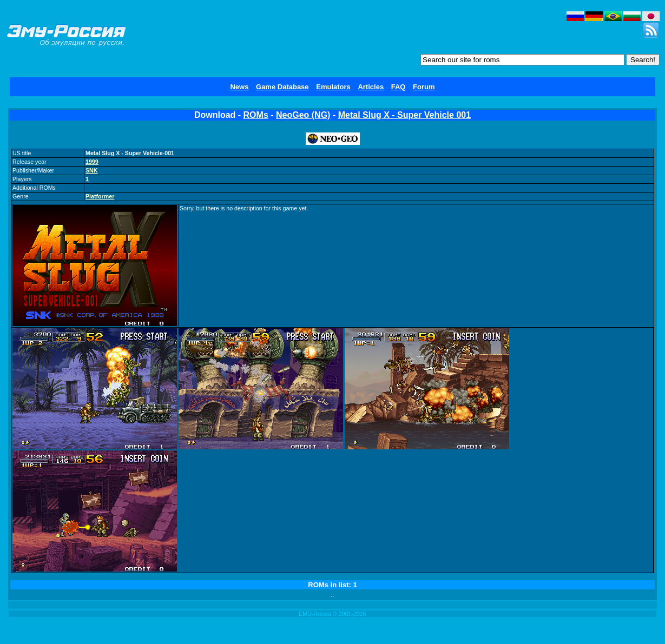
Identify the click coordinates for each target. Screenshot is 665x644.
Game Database (282, 87)
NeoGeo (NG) (303, 114)
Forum (423, 87)
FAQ (398, 87)
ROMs (255, 114)
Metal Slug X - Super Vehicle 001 (404, 114)
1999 (91, 161)
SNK (91, 170)
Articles (371, 87)
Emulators (333, 87)
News (239, 87)
